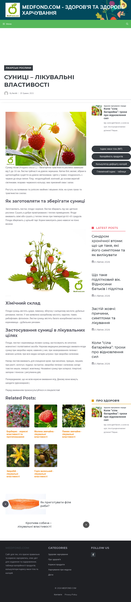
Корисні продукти (56, 564)
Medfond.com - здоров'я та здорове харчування (73, 10)
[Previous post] (5, 504)
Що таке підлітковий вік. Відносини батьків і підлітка (107, 282)
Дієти (50, 574)
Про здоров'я (54, 559)
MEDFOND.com (17, 548)
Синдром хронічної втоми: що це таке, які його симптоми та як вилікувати (108, 245)
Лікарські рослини (18, 68)
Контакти (58, 594)
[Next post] (86, 525)
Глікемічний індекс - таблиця (111, 171)
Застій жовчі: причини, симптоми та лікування (104, 316)
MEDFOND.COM (69, 588)
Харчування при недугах (59, 569)
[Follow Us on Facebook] (93, 554)
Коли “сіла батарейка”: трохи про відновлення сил (108, 350)
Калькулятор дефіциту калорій (111, 164)
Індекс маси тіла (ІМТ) (111, 148)
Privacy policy (71, 594)
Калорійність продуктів (111, 156)
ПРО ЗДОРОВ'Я (107, 400)
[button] (127, 24)
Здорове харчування (58, 554)
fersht (14, 93)
